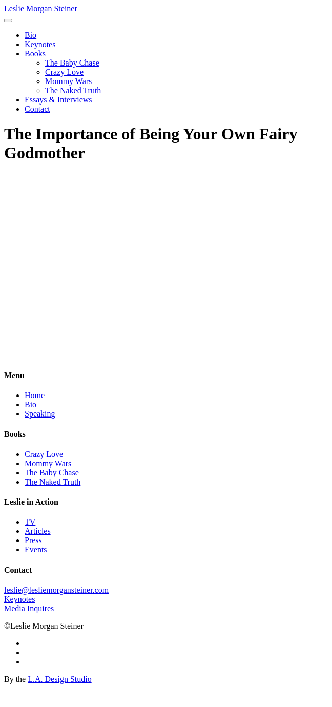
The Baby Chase (72, 62)
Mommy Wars (68, 81)
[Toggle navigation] (8, 20)
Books (35, 53)
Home (35, 395)
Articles (38, 531)
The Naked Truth (73, 90)
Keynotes (40, 44)
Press (33, 540)
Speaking (40, 413)
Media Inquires (29, 608)
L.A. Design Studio (59, 679)
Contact (37, 109)
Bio (30, 35)
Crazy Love (64, 72)
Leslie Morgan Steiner (40, 8)
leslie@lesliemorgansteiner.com (56, 590)
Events (36, 549)
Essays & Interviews (58, 99)
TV (30, 521)
